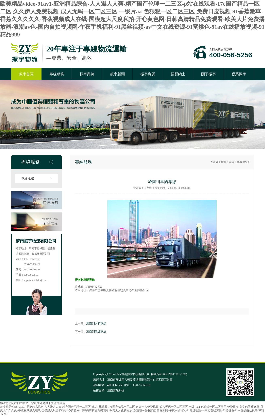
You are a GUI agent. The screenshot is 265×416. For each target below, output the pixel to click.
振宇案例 (87, 74)
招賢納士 (178, 74)
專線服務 (56, 74)
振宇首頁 (26, 74)
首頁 (231, 161)
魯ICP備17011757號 (175, 374)
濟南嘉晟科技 (115, 390)
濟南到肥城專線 (96, 331)
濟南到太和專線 (96, 323)
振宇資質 (147, 74)
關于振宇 (208, 74)
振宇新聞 (117, 74)
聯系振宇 (239, 74)
